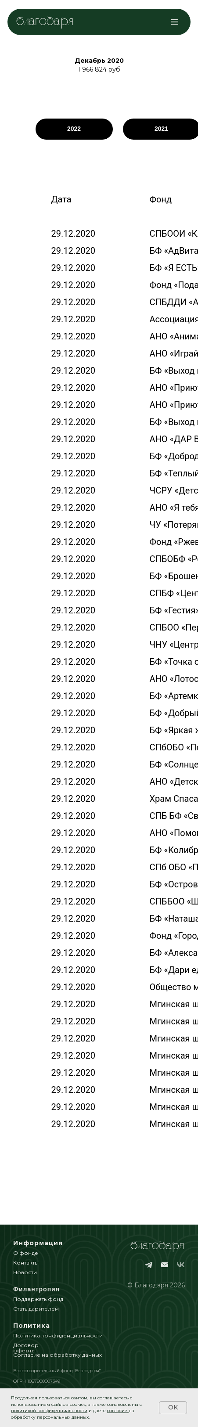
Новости (25, 1272)
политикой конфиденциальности (49, 1410)
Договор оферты (26, 1348)
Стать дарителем (36, 1308)
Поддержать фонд (38, 1299)
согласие (117, 1410)
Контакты (26, 1262)
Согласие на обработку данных (57, 1354)
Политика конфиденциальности (58, 1335)
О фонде (25, 1253)
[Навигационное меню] (175, 22)
